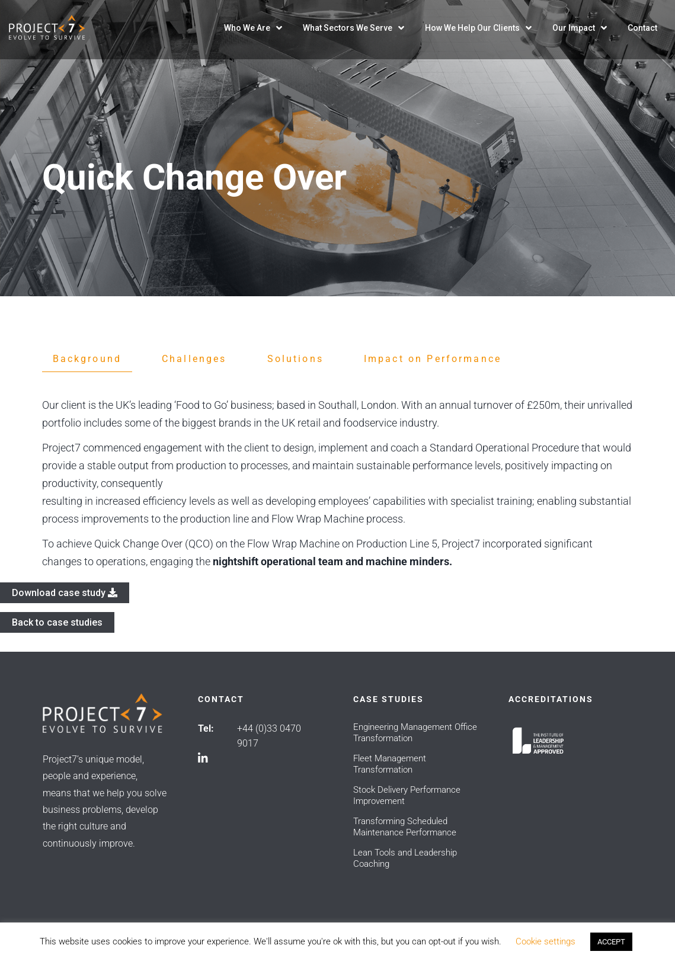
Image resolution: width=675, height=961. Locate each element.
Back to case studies (57, 622)
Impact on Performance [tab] (432, 358)
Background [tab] (87, 358)
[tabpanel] (338, 483)
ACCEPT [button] (611, 941)
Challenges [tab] (194, 358)
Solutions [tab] (295, 358)
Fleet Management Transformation (389, 764)
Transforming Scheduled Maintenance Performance (404, 827)
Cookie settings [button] (545, 941)
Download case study (64, 592)
